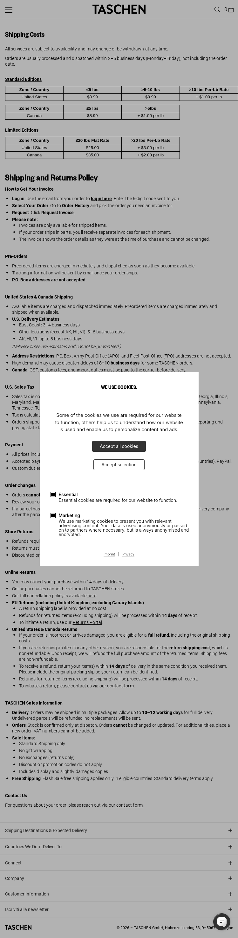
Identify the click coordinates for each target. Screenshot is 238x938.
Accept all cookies (119, 446)
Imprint (109, 554)
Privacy (128, 554)
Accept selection (119, 464)
